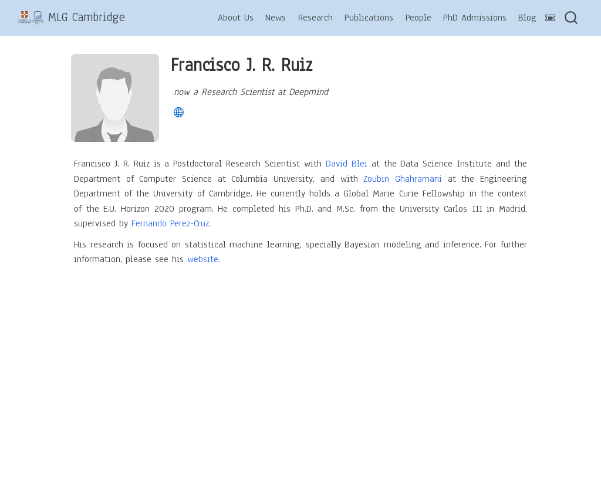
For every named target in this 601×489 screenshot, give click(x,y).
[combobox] (571, 17)
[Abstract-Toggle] (550, 18)
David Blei (346, 163)
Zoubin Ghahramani (402, 178)
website (202, 259)
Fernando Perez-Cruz (170, 223)
